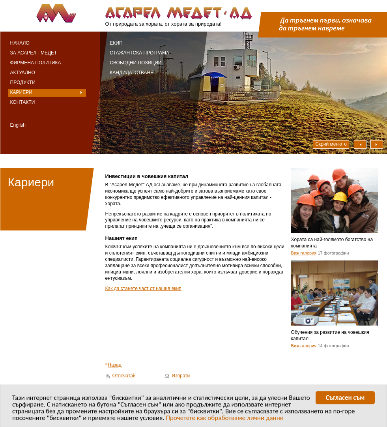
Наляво (360, 144)
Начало (20, 43)
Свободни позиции (135, 63)
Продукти (23, 82)
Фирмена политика (35, 63)
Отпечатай (124, 375)
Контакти (22, 102)
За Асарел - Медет (33, 53)
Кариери (21, 92)
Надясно (376, 144)
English (18, 125)
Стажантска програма (139, 53)
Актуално (22, 72)
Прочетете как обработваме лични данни (225, 419)
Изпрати (181, 375)
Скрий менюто (331, 144)
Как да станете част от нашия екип (143, 288)
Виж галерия (304, 253)
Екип (116, 43)
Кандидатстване (131, 72)
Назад (113, 365)
